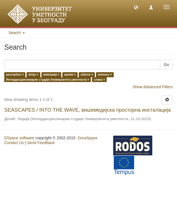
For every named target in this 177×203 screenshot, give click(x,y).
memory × (105, 74)
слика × (99, 79)
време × (70, 74)
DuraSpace (87, 138)
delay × (34, 74)
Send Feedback (41, 142)
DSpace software (19, 138)
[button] (136, 7)
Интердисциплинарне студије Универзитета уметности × (47, 79)
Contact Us (14, 142)
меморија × (51, 74)
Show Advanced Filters (153, 87)
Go (166, 64)
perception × (15, 74)
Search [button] (16, 32)
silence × (86, 74)
